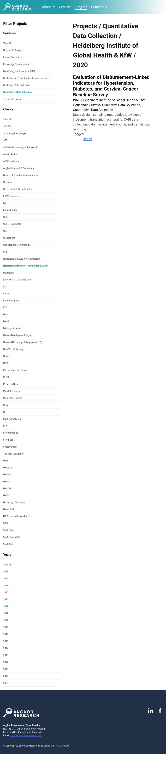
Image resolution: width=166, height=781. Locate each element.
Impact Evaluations (13, 57)
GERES (6, 217)
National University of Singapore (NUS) (22, 342)
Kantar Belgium (11, 300)
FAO (5, 203)
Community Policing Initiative (18, 189)
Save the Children (12, 419)
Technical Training (12, 99)
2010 (5, 676)
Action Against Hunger (14, 133)
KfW (5, 307)
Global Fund (9, 238)
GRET (6, 252)
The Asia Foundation (13, 453)
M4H (5, 314)
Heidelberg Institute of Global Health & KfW (25, 265)
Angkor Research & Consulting (18, 168)
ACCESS (7, 126)
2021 (5, 599)
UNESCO (7, 474)
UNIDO (6, 495)
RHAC (6, 405)
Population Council (12, 398)
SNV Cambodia (10, 433)
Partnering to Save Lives (15, 370)
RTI (4, 412)
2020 (5, 606)
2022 (5, 592)
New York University (13, 349)
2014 (5, 648)
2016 (5, 634)
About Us (48, 7)
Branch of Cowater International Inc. (21, 175)
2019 (5, 613)
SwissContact (10, 446)
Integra (6, 293)
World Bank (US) (11, 537)
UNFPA (6, 481)
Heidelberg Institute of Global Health (21, 258)
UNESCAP (8, 467)
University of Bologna (14, 502)
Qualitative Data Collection (16, 85)
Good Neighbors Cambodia (16, 245)
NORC (6, 363)
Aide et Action (10, 154)
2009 (5, 683)
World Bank (9, 530)
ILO (5, 286)
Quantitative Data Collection (17, 92)
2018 (5, 620)
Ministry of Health (12, 328)
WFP (5, 523)
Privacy (65, 745)
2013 (5, 655)
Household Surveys (13, 50)
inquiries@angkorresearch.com (26, 735)
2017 (5, 627)
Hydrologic (8, 272)
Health (87, 139)
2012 (5, 662)
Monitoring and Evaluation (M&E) (19, 71)
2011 (5, 669)
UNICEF (7, 488)
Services (65, 7)
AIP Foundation (11, 161)
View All (7, 43)
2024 (5, 578)
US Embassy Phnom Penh (16, 516)
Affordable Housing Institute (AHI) (20, 147)
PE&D (6, 377)
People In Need (10, 384)
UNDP (6, 460)
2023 (5, 585)
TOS (59, 745)
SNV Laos (8, 440)
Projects (81, 7)
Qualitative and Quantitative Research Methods (26, 78)
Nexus (6, 356)
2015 (5, 641)
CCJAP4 (7, 182)
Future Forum (10, 210)
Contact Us (99, 7)
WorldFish (8, 544)
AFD (5, 140)
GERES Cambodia (12, 224)
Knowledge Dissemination (16, 64)
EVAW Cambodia (11, 196)
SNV (5, 426)
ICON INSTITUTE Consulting (17, 279)
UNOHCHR (8, 509)
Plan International (12, 391)
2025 (5, 571)
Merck (6, 321)
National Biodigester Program (18, 335)
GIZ (5, 231)
